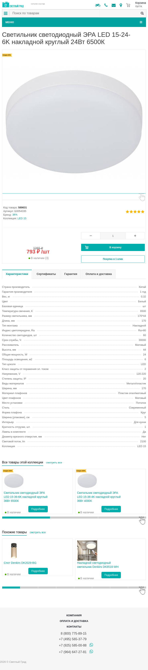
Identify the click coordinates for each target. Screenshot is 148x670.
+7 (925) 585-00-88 (73, 645)
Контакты (74, 626)
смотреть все (54, 462)
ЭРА (14, 214)
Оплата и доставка (74, 621)
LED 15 (22, 218)
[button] (74, 193)
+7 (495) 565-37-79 (73, 639)
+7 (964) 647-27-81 (73, 652)
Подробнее (38, 508)
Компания (74, 615)
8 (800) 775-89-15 (73, 633)
